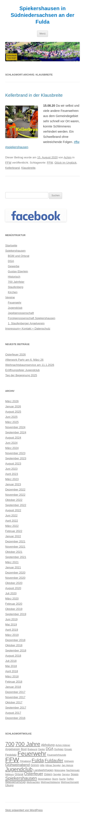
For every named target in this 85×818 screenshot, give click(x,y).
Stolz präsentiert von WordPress (24, 810)
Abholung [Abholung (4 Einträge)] (47, 745)
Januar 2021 (13, 567)
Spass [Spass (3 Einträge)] (74, 774)
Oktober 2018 (13, 645)
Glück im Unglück (65, 162)
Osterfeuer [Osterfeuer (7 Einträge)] (33, 773)
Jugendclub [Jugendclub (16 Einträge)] (18, 769)
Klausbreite (28, 167)
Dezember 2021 (15, 541)
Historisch (14, 276)
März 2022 (12, 525)
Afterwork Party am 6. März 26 (24, 359)
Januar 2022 (13, 536)
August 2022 (13, 510)
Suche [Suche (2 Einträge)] (62, 779)
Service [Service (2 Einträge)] (66, 774)
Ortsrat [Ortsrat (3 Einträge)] (19, 774)
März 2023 (12, 479)
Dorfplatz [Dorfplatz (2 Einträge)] (59, 749)
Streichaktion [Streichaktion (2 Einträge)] (44, 779)
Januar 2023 (13, 484)
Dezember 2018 (15, 640)
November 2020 (15, 577)
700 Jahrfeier (16, 281)
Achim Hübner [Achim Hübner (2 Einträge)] (63, 745)
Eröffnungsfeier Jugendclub (22, 370)
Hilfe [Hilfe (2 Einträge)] (42, 765)
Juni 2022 (11, 515)
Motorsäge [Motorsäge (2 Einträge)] (59, 770)
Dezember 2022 (15, 489)
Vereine (10, 297)
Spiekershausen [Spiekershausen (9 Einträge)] (21, 778)
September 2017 (15, 707)
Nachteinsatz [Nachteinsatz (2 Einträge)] (73, 770)
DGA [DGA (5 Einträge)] (49, 749)
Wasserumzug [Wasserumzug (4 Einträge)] (15, 782)
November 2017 (15, 697)
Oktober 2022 (13, 499)
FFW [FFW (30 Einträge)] (12, 759)
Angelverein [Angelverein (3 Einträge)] (12, 749)
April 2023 (11, 474)
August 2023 (13, 463)
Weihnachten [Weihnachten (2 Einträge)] (33, 782)
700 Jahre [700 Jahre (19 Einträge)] (27, 744)
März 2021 (12, 562)
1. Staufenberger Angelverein (26, 323)
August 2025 (13, 411)
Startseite (11, 245)
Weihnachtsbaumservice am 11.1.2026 (29, 364)
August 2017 (13, 712)
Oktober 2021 (13, 551)
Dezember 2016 (15, 718)
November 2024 (15, 427)
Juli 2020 (11, 593)
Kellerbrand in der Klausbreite (34, 95)
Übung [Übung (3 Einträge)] (9, 785)
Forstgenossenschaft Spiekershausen (31, 318)
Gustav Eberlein (18, 271)
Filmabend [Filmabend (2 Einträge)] (25, 761)
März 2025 (12, 422)
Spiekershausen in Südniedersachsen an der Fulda (42, 15)
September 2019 (15, 614)
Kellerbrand (12, 167)
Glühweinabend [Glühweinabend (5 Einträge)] (17, 765)
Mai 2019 (11, 624)
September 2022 (15, 505)
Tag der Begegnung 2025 (21, 375)
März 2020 (12, 598)
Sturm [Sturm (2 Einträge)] (55, 779)
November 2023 (15, 453)
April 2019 (11, 629)
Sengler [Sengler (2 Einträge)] (57, 774)
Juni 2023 (11, 468)
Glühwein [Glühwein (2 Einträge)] (69, 761)
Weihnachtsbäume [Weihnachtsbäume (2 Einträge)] (50, 782)
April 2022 (11, 520)
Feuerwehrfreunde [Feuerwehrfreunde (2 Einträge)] (56, 755)
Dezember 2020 (15, 572)
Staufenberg (15, 287)
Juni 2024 (11, 442)
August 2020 (13, 588)
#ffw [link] (76, 142)
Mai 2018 (11, 666)
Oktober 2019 (13, 609)
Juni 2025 (11, 416)
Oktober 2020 (13, 583)
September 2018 (15, 650)
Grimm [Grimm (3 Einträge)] (35, 765)
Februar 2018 (13, 681)
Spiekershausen (15, 250)
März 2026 (12, 401)
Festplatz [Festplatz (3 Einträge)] (11, 754)
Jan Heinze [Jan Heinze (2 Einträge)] (67, 765)
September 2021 (15, 557)
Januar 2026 (13, 406)
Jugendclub (15, 307)
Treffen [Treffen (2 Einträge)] (70, 779)
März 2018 (12, 676)
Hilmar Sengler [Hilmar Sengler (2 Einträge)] (53, 765)
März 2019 (12, 634)
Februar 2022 (13, 531)
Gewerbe (13, 266)
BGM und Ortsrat (18, 255)
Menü (42, 33)
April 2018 (11, 671)
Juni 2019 (11, 619)
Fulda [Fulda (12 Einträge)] (38, 760)
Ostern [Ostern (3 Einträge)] (48, 774)
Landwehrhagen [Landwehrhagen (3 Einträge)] (43, 770)
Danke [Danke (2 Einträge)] (41, 749)
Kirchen (12, 292)
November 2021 (15, 546)
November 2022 (15, 494)
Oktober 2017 (13, 702)
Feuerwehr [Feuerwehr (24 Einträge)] (31, 753)
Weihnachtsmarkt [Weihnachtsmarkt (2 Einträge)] (70, 782)
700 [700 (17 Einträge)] (9, 744)
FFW (8, 162)
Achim (67, 157)
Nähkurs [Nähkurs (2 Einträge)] (9, 774)
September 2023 (15, 458)
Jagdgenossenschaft (21, 313)
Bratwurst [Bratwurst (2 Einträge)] (32, 749)
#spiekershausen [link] (16, 147)
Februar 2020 (13, 603)
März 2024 (12, 448)
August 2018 (13, 655)
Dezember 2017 (15, 692)
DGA (11, 261)
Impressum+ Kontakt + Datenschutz (27, 328)
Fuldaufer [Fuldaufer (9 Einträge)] (54, 760)
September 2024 (15, 432)
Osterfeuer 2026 (15, 354)
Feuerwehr (14, 302)
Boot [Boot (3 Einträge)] (24, 749)
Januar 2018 (13, 686)
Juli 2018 (11, 660)
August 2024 (13, 437)
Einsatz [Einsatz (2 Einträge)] (68, 749)
